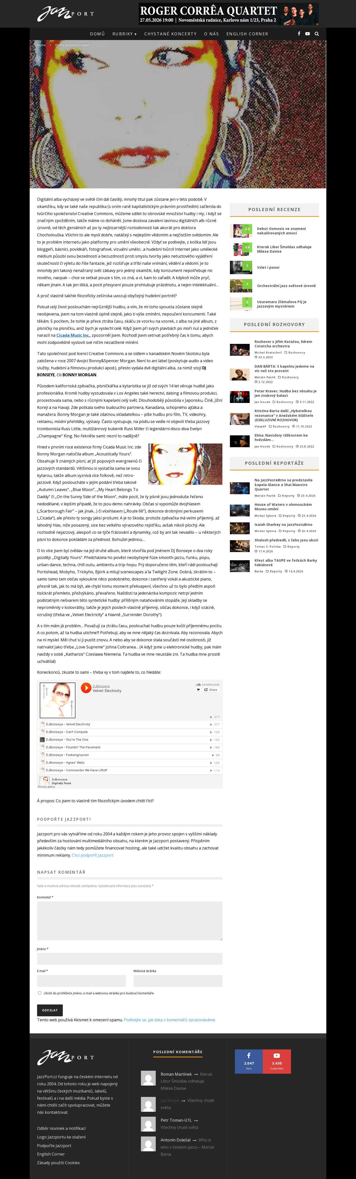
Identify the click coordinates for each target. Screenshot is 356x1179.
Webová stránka (145, 977)
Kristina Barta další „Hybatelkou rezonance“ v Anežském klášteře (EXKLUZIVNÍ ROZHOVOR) (284, 415)
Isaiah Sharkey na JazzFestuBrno (283, 524)
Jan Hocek (262, 402)
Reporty (288, 495)
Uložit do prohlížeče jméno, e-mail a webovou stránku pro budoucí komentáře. (99, 999)
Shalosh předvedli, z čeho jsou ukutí (286, 540)
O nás (211, 34)
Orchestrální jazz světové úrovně (286, 285)
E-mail (42, 977)
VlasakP (261, 426)
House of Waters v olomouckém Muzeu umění (283, 506)
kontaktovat (56, 1118)
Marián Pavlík (265, 377)
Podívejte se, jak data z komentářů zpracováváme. (170, 1025)
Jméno (42, 955)
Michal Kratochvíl (268, 352)
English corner (247, 34)
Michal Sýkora (265, 515)
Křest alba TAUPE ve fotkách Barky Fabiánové (286, 562)
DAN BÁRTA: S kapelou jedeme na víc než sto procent (284, 368)
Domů (97, 34)
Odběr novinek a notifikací (61, 1134)
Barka (259, 571)
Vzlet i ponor (268, 267)
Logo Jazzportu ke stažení (61, 1143)
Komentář (45, 897)
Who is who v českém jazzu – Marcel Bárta (187, 1153)
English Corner (51, 1160)
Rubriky (122, 34)
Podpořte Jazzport (54, 1151)
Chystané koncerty (170, 34)
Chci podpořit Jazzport (92, 855)
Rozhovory (297, 352)
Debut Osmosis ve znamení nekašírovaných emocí (281, 230)
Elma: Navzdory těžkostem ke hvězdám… (281, 437)
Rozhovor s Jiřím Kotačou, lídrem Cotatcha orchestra (283, 343)
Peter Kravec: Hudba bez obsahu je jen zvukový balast (286, 393)
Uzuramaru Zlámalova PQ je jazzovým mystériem (282, 304)
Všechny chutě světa (179, 1133)
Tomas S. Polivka (268, 546)
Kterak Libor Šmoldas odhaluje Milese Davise (284, 249)
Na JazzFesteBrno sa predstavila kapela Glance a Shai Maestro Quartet (283, 484)
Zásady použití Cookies (58, 1168)
